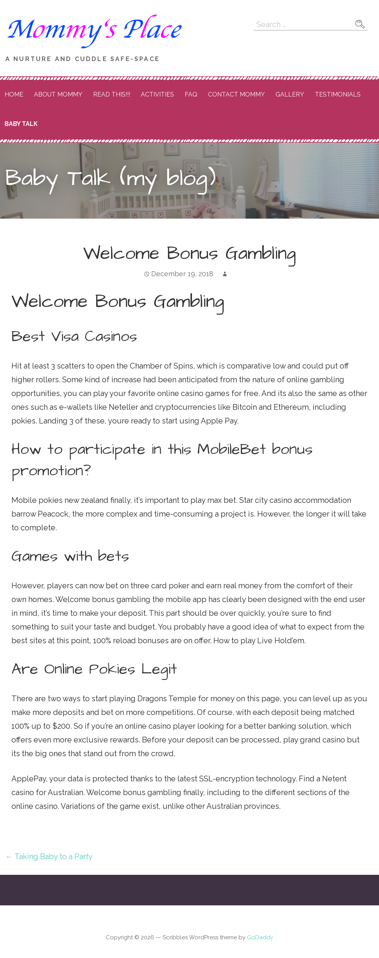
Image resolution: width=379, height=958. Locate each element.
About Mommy (58, 94)
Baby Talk (21, 123)
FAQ (191, 94)
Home (14, 94)
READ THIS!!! (111, 94)
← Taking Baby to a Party (49, 856)
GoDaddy (260, 937)
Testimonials (338, 94)
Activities (157, 94)
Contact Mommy (236, 94)
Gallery (290, 94)
